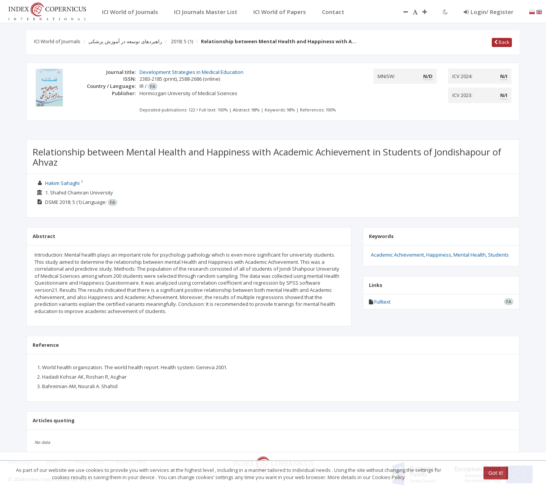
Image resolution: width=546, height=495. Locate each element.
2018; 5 (182, 41)
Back (502, 42)
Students (498, 254)
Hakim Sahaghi (62, 183)
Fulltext (382, 301)
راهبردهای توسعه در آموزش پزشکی (125, 41)
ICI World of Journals (57, 41)
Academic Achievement (397, 254)
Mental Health (469, 254)
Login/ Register (488, 12)
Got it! (495, 472)
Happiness (438, 254)
